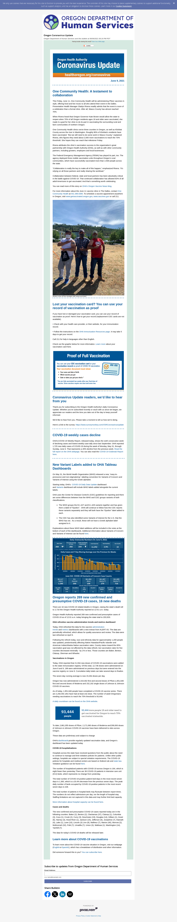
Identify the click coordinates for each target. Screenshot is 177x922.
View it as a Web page (98, 41)
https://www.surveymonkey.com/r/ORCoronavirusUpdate (100, 425)
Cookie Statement (124, 6)
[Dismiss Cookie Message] (174, 2)
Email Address (49, 870)
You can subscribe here (92, 852)
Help (99, 916)
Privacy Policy (80, 916)
